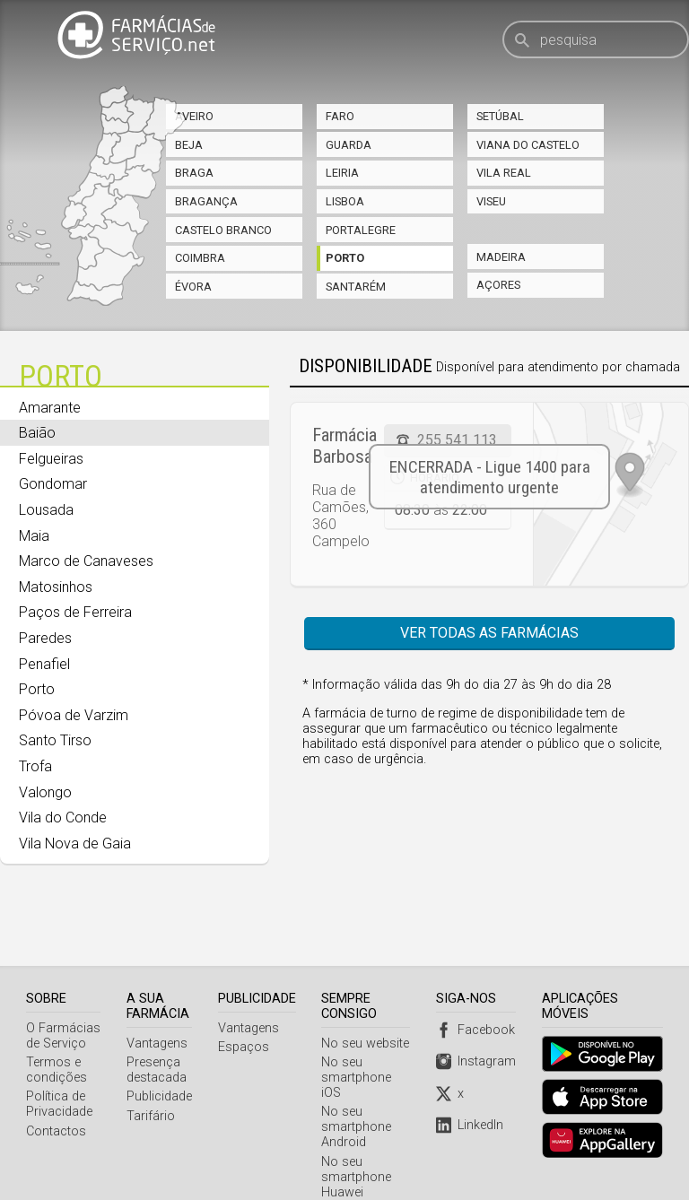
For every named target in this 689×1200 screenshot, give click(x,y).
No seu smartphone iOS (358, 1033)
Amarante (50, 407)
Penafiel (44, 664)
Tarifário (151, 1071)
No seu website (367, 998)
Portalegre (361, 230)
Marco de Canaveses (86, 561)
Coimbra (200, 258)
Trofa (35, 766)
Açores (498, 284)
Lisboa (345, 201)
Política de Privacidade (59, 1059)
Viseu (491, 201)
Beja (189, 145)
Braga (194, 172)
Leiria (342, 172)
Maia (34, 535)
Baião (37, 432)
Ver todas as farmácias (489, 632)
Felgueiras (51, 458)
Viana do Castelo (528, 145)
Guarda (348, 145)
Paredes (45, 638)
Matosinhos (55, 587)
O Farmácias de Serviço (63, 991)
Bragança (206, 201)
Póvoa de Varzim (73, 715)
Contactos (56, 1086)
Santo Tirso (55, 740)
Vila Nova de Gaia (75, 843)
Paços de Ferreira (75, 612)
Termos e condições (56, 1025)
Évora (193, 286)
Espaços (244, 1002)
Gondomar (53, 483)
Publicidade (160, 1051)
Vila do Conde (63, 817)
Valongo (45, 792)
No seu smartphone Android (358, 1082)
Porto (345, 258)
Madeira (501, 257)
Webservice (355, 1166)
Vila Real (503, 172)
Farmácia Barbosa (344, 445)
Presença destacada (157, 1025)
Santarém (356, 286)
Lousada (46, 509)
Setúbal (500, 116)
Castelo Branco (223, 230)
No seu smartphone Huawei (358, 1132)
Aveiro (194, 116)
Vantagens (157, 998)
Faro (340, 116)
